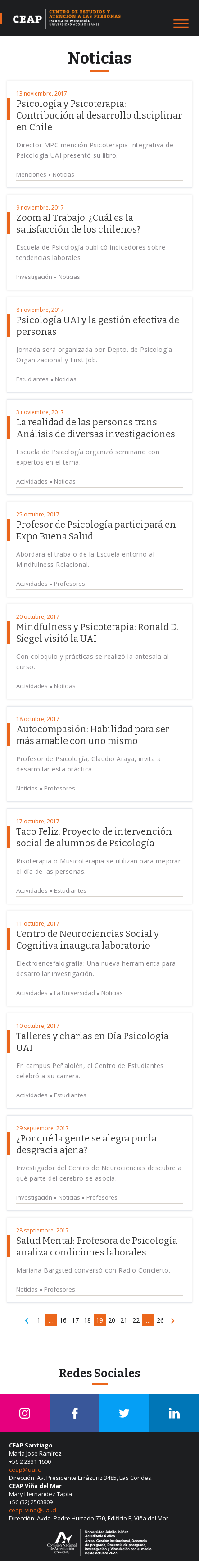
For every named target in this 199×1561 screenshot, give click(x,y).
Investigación (34, 277)
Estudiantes (32, 379)
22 (136, 1320)
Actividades (32, 481)
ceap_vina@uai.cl (32, 1510)
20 (111, 1320)
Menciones (31, 174)
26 (160, 1320)
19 (99, 1320)
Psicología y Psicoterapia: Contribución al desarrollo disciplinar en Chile (99, 115)
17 (75, 1320)
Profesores (69, 583)
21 (123, 1320)
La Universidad (74, 993)
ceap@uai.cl (25, 1469)
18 (87, 1320)
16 (63, 1320)
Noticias (63, 174)
